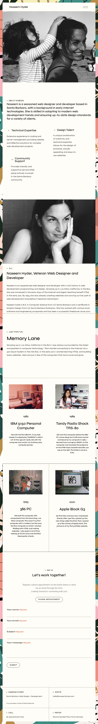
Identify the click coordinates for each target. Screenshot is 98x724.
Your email (16, 620)
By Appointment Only (15, 717)
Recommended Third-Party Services (68, 717)
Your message (18, 642)
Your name (17, 609)
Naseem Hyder (18, 7)
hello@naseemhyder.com (63, 696)
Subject (15, 631)
